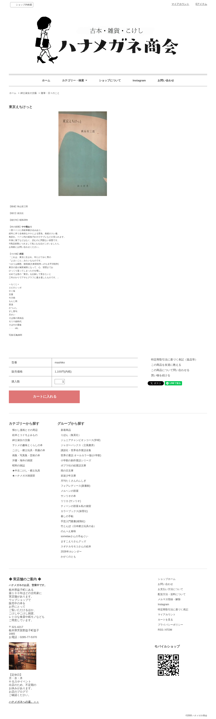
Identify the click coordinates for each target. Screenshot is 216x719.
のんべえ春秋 (68, 531)
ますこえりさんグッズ (73, 541)
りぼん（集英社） (71, 435)
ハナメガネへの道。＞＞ (24, 701)
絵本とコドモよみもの (25, 435)
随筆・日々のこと (50, 93)
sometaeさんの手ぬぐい (74, 536)
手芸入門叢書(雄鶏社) (73, 521)
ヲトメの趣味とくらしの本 (27, 445)
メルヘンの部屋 (69, 490)
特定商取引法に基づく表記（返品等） (174, 359)
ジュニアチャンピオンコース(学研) (80, 440)
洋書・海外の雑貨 (22, 460)
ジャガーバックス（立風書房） (78, 445)
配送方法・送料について (172, 594)
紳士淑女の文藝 (28, 93)
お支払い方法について (170, 589)
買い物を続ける (160, 375)
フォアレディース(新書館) (75, 485)
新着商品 (66, 430)
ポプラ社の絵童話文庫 (73, 465)
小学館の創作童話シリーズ (76, 460)
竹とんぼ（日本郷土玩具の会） (78, 526)
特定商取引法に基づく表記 (173, 609)
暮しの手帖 (67, 516)
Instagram (139, 80)
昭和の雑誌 (18, 465)
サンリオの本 (68, 495)
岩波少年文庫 (68, 475)
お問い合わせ (166, 80)
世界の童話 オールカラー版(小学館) (81, 455)
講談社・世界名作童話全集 (76, 450)
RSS (160, 629)
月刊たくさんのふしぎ (73, 480)
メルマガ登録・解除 (169, 599)
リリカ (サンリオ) (71, 501)
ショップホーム (167, 579)
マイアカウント (180, 4)
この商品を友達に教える (166, 364)
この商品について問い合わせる (170, 370)
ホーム (46, 80)
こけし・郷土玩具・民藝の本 (28, 450)
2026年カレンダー (71, 551)
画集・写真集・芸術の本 (26, 455)
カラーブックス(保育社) (74, 511)
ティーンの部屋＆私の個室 (76, 506)
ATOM (168, 629)
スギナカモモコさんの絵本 (76, 546)
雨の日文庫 (67, 470)
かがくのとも (68, 556)
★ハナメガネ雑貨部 (23, 475)
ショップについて (110, 80)
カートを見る (165, 619)
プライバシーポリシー (170, 624)
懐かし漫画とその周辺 (25, 430)
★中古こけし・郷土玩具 (26, 470)
